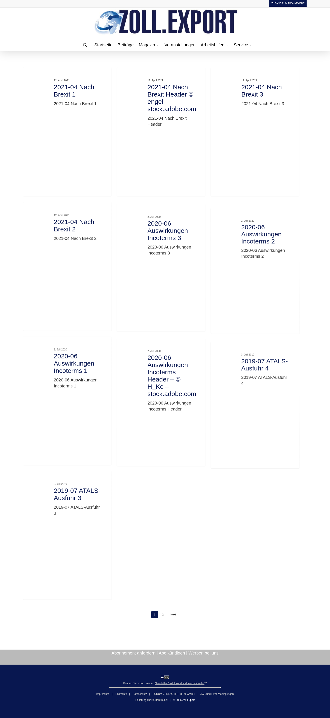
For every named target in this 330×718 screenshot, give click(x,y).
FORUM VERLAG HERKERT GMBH (174, 693)
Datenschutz (140, 693)
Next (173, 614)
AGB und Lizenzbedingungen (217, 693)
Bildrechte (121, 693)
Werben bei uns (203, 653)
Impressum (103, 693)
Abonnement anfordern (134, 653)
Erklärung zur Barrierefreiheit (151, 699)
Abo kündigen (172, 653)
